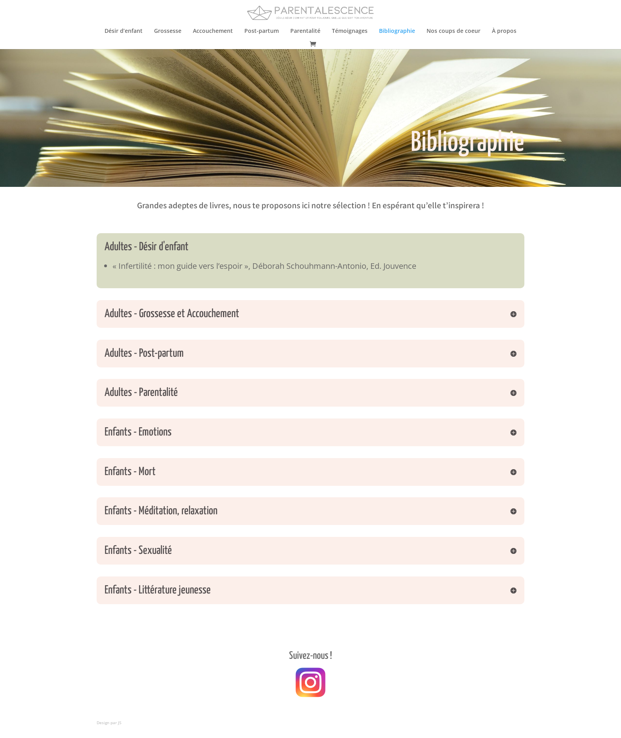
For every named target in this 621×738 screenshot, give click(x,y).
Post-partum (261, 31)
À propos (504, 31)
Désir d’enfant (124, 31)
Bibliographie (397, 31)
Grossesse (167, 31)
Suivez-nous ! (310, 656)
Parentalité (305, 31)
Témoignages (350, 31)
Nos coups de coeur (453, 31)
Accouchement (213, 31)
